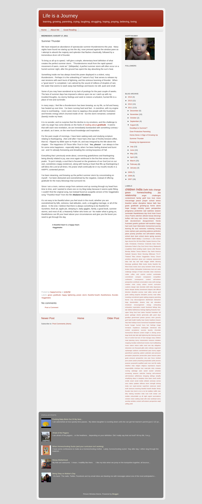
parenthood (129, 353)
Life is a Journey (60, 16)
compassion (147, 277)
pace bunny (152, 350)
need (145, 345)
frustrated (128, 223)
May (132, 154)
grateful (135, 223)
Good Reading (69, 30)
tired (135, 391)
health (134, 320)
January (133, 168)
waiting (137, 399)
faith (155, 203)
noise (127, 231)
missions (151, 340)
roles (152, 368)
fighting (148, 310)
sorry (126, 383)
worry (159, 399)
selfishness (138, 376)
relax (133, 366)
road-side (147, 368)
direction (128, 292)
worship (127, 401)
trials (143, 393)
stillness (142, 383)
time (132, 391)
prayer (145, 201)
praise (135, 360)
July (132, 147)
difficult (158, 289)
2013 (130, 101)
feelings (143, 310)
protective (138, 211)
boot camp (141, 266)
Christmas (140, 244)
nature (132, 345)
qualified (141, 363)
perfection (157, 231)
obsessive (128, 348)
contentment (130, 198)
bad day (132, 261)
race (149, 363)
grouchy (158, 317)
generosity (145, 315)
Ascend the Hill (133, 241)
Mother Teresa (136, 251)
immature (128, 327)
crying (139, 284)
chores (145, 218)
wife (145, 399)
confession (128, 279)
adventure (134, 259)
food (135, 312)
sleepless (141, 378)
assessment (157, 259)
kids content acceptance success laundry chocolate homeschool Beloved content (143, 330)
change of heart (137, 272)
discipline (142, 203)
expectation (136, 307)
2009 (130, 172)
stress (158, 201)
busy (136, 218)
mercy (137, 340)
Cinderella (148, 244)
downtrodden (134, 302)
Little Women (156, 249)
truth (150, 393)
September (134, 121)
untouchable (134, 396)
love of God (141, 338)
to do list (144, 391)
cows (150, 282)
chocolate (146, 272)
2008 (130, 176)
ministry (141, 208)
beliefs (152, 261)
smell (154, 378)
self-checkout (129, 376)
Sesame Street (136, 254)
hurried (138, 325)
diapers (150, 289)
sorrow (158, 381)
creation (127, 284)
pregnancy (129, 211)
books (135, 266)
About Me (55, 30)
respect (158, 366)
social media (139, 381)
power (78, 295)
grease (142, 317)
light (140, 335)
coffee (133, 274)
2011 (130, 108)
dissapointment (148, 221)
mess (158, 198)
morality (133, 343)
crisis (133, 284)
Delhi (145, 189)
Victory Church (156, 256)
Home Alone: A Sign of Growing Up (144, 135)
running (127, 371)
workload (154, 399)
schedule (158, 371)
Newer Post (47, 318)
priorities (139, 234)
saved (146, 371)
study (127, 386)
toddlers (150, 391)
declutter (143, 287)
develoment (144, 289)
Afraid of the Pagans (60, 433)
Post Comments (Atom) (61, 324)
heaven (158, 320)
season (158, 211)
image (159, 325)
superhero (146, 386)
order (146, 348)
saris (140, 371)
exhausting (157, 305)
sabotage (134, 371)
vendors (127, 399)
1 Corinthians (146, 239)
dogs (126, 302)
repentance (151, 366)
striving (158, 383)
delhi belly (149, 287)
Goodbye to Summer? (138, 128)
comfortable (157, 274)
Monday (127, 251)
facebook (149, 307)
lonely (159, 335)
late (134, 335)
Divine (159, 244)
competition (157, 277)
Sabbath (128, 254)
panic (148, 208)
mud (151, 343)
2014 (130, 97)
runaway (158, 368)
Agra (126, 241)
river (142, 368)
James (149, 249)
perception (128, 355)
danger (133, 287)
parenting (142, 231)
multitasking (157, 343)
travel (134, 239)
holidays (134, 322)
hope (127, 208)
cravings (158, 282)
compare (138, 277)
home (139, 322)
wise (148, 399)
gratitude (142, 223)
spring (152, 236)
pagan (159, 350)
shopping (146, 376)
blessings (157, 216)
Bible (144, 241)
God (142, 246)
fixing (131, 312)
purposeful (134, 363)
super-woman (137, 386)
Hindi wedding (137, 249)
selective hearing (145, 373)
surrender (129, 213)
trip (145, 213)
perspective (156, 208)
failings (155, 307)
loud (136, 229)
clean (152, 272)
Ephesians (128, 246)
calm (140, 218)
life (133, 229)
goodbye (128, 317)
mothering (151, 229)
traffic (155, 391)
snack (132, 381)
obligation (158, 345)
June (132, 150)
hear (143, 320)
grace (50, 295)
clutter (127, 274)
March (133, 161)
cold (137, 274)
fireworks (154, 310)
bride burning (156, 266)
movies (147, 343)
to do (139, 391)
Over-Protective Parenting (140, 132)
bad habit (140, 261)
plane (127, 234)
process (158, 360)
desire (127, 289)
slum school (139, 236)
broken (127, 269)
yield (131, 404)
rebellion (128, 366)
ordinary (151, 348)
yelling (127, 404)
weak (142, 399)
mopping (128, 343)
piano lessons (152, 355)
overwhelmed (143, 350)
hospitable (152, 322)
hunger (132, 325)
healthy (138, 320)
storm (84, 295)
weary (138, 239)
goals (127, 206)
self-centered (156, 373)
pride (153, 360)
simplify (158, 376)
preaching (140, 360)
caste (159, 269)
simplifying (128, 378)
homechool (144, 322)
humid (127, 325)
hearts (147, 320)
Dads (154, 244)
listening (154, 335)
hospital (158, 322)
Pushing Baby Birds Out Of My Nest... (67, 419)
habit (129, 320)
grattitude (57, 295)
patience (150, 231)
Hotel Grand (156, 213)
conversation (144, 282)
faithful (130, 310)
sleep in (135, 378)
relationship (130, 195)
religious (144, 366)
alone (140, 259)
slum (132, 236)
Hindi (149, 213)
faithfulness (136, 310)
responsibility (129, 368)
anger (144, 195)
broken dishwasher (136, 269)
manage (148, 338)
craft (153, 282)
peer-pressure (156, 353)
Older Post (113, 318)
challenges (156, 195)
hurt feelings (151, 325)
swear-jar (153, 386)
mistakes (158, 340)
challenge (128, 272)
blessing (158, 261)
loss (148, 198)
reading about (95, 125)
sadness (150, 211)
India (139, 189)
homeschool (150, 226)
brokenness (147, 269)
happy (64, 295)
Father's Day (136, 246)
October (133, 118)
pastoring (136, 353)
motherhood (140, 343)
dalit (126, 221)
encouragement (139, 305)
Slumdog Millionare (148, 254)
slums (147, 236)
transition (138, 393)
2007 (130, 179)
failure (149, 203)
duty (147, 302)
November (134, 114)
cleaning (152, 218)
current (150, 284)
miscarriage (130, 201)
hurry (143, 325)
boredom (148, 266)
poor (126, 360)
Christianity (133, 244)
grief (144, 198)
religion (138, 366)
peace (138, 201)
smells (159, 378)
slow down (148, 378)
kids (151, 189)
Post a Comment (51, 307)
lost (136, 338)
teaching (138, 388)
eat (152, 302)
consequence (139, 279)
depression (157, 287)
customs (128, 287)
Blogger (115, 494)
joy (159, 192)
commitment (129, 277)
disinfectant (149, 300)
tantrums (132, 388)
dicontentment (135, 221)
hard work (128, 226)
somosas (152, 381)
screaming (128, 373)
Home (44, 30)
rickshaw (137, 368)
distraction (157, 300)
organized (157, 348)
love (153, 198)
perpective (135, 355)
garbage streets (135, 315)
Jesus (127, 216)
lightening (72, 295)
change (157, 189)
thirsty (159, 388)
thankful (128, 203)
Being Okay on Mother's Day (63, 474)
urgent (150, 396)
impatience (136, 327)
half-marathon (151, 223)
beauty (150, 216)
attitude (145, 216)
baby (126, 261)
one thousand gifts (138, 348)
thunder (115, 295)
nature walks (139, 345)
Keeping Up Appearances (140, 142)
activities (128, 259)
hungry (133, 208)
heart (135, 226)
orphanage (128, 350)
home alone (155, 206)
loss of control (129, 338)
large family (129, 335)
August (133, 125)
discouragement (139, 300)
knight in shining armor (153, 332)
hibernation (141, 226)
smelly (127, 381)
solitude (146, 381)
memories (142, 229)
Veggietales (46, 298)
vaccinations (157, 396)
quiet (145, 363)
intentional (153, 327)
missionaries (144, 340)
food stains (141, 312)
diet (154, 289)
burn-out (154, 269)
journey (158, 226)
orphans (132, 231)
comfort (149, 274)
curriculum (157, 284)
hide (129, 322)
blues (131, 266)
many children (156, 338)
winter (135, 203)
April (132, 157)
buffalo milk (129, 218)
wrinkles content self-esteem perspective (144, 401)
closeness (157, 272)
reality (159, 363)
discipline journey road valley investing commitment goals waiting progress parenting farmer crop (143, 297)
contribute (136, 282)
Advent (158, 239)
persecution (143, 355)
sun (131, 386)
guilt (126, 320)
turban (155, 393)
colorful (142, 274)
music (127, 345)
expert (143, 307)
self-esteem (150, 234)
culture (144, 284)
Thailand (128, 256)
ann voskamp (147, 259)
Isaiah (145, 249)
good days (157, 315)
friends (158, 221)
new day (151, 345)
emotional (128, 305)
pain (137, 231)
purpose (127, 363)
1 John (153, 239)
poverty (132, 234)
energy (149, 305)
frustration (155, 312)
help (126, 322)
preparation (148, 360)
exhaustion (128, 307)
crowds (158, 218)
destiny (137, 289)
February (134, 164)
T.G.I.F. (158, 254)
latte (137, 335)
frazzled (148, 312)
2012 (130, 104)
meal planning (130, 340)
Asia (140, 241)
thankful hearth (94, 295)
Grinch (146, 246)
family (138, 198)
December (134, 111)
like (150, 335)
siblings (152, 376)
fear (159, 203)
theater (154, 388)
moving (158, 229)
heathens (152, 320)
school (151, 201)
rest (144, 234)
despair (132, 289)
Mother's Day (146, 251)
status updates (134, 383)
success (158, 236)
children (130, 189)
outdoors (135, 350)
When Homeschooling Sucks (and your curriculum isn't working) (77, 446)
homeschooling (144, 192)
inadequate (144, 327)
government (135, 317)
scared (151, 371)
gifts (151, 315)
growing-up (144, 206)
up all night (143, 396)
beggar (146, 261)
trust (147, 393)
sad (144, 211)
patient (142, 353)
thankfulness (106, 295)
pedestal (148, 353)
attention (139, 216)
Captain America (151, 241)
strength (152, 383)
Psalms (132, 216)
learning (128, 229)
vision (133, 399)
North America (156, 251)
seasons (135, 373)
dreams (142, 302)
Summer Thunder (137, 138)
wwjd (159, 401)
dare (137, 287)
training (131, 393)
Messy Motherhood (60, 460)
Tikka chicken (136, 256)
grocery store (150, 317)
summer (128, 239)
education (157, 302)
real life (153, 363)
